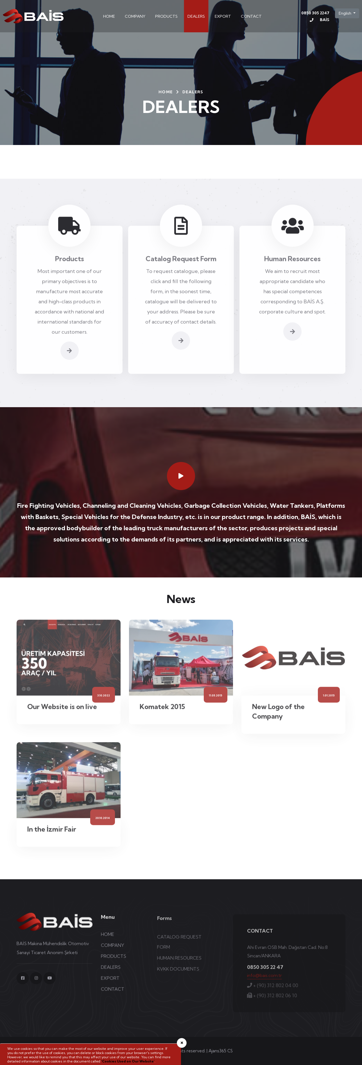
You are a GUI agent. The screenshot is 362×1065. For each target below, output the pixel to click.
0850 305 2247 (315, 17)
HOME (109, 16)
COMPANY (135, 16)
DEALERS (196, 16)
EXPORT (223, 16)
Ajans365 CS (221, 1050)
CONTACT (251, 16)
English (345, 13)
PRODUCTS (166, 16)
